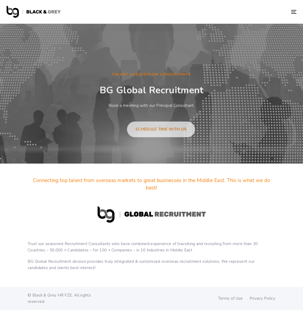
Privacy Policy (262, 298)
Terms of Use (230, 298)
